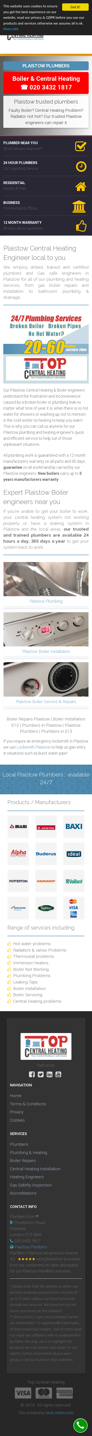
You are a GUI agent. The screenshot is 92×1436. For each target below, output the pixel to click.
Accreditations (23, 1193)
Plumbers (19, 1144)
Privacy (16, 1111)
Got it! (75, 7)
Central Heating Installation (35, 1168)
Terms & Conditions (28, 1103)
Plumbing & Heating (28, 1152)
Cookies (17, 1120)
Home (15, 1095)
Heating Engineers (27, 1176)
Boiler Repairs (23, 1160)
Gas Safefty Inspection (31, 1185)
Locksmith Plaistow (33, 747)
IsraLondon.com (59, 1412)
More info (10, 29)
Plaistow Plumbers (31, 1247)
